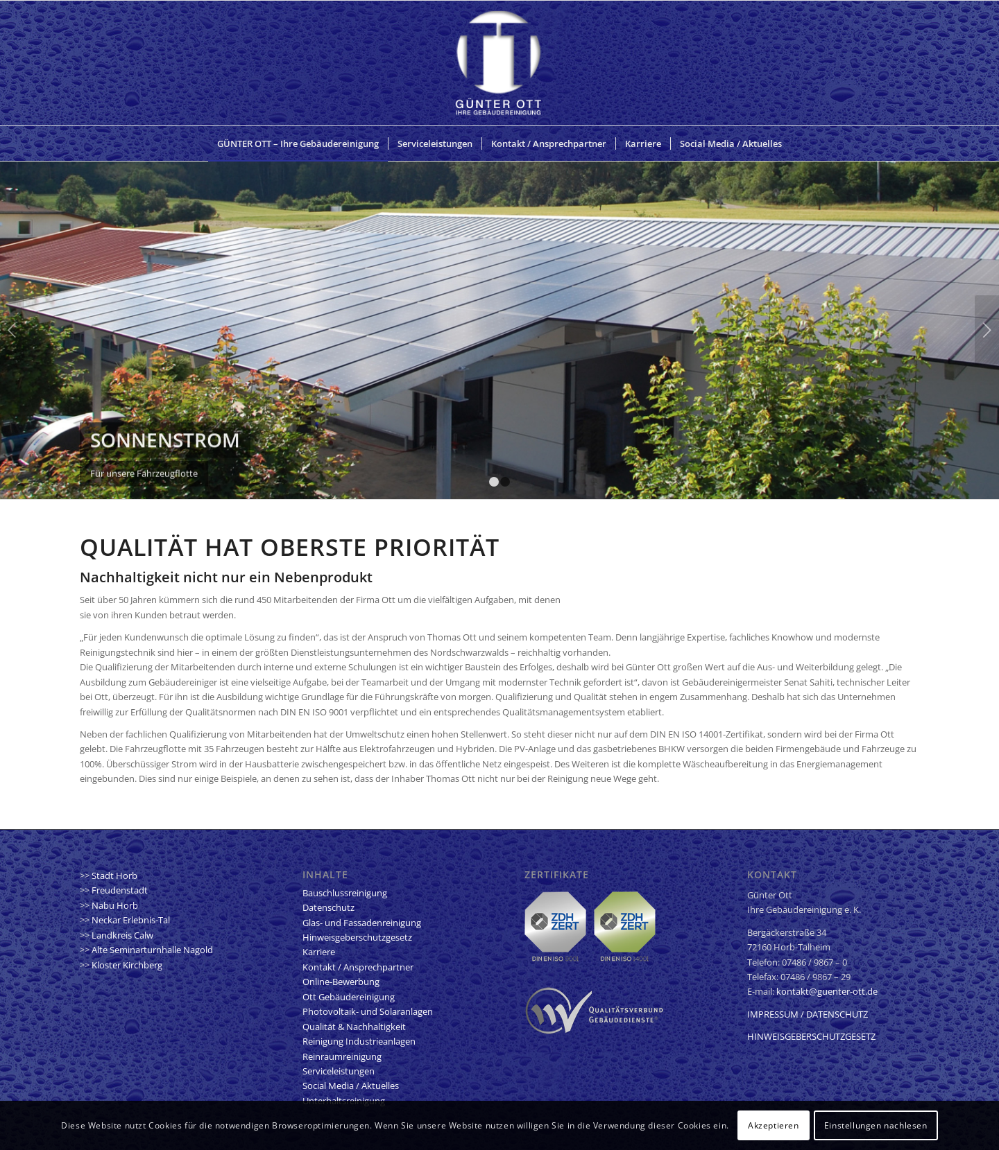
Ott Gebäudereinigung (348, 997)
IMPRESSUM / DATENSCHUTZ (807, 1014)
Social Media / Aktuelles (350, 1085)
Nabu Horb (115, 905)
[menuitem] (298, 143)
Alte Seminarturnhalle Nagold (152, 949)
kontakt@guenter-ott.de (827, 991)
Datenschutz (328, 907)
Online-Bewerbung (340, 981)
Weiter (987, 330)
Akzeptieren (773, 1125)
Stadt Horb (114, 875)
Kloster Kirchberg (127, 965)
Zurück (12, 330)
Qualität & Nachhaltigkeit (354, 1026)
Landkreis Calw (122, 935)
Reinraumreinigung (342, 1056)
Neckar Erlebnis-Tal (131, 920)
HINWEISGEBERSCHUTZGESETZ (811, 1036)
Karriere (318, 952)
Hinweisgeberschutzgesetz (357, 937)
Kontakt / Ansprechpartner (357, 967)
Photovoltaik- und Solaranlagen (367, 1011)
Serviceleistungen (338, 1071)
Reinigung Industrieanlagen (359, 1041)
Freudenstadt (120, 890)
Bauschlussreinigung (344, 893)
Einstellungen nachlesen (876, 1125)
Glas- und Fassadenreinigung (361, 922)
